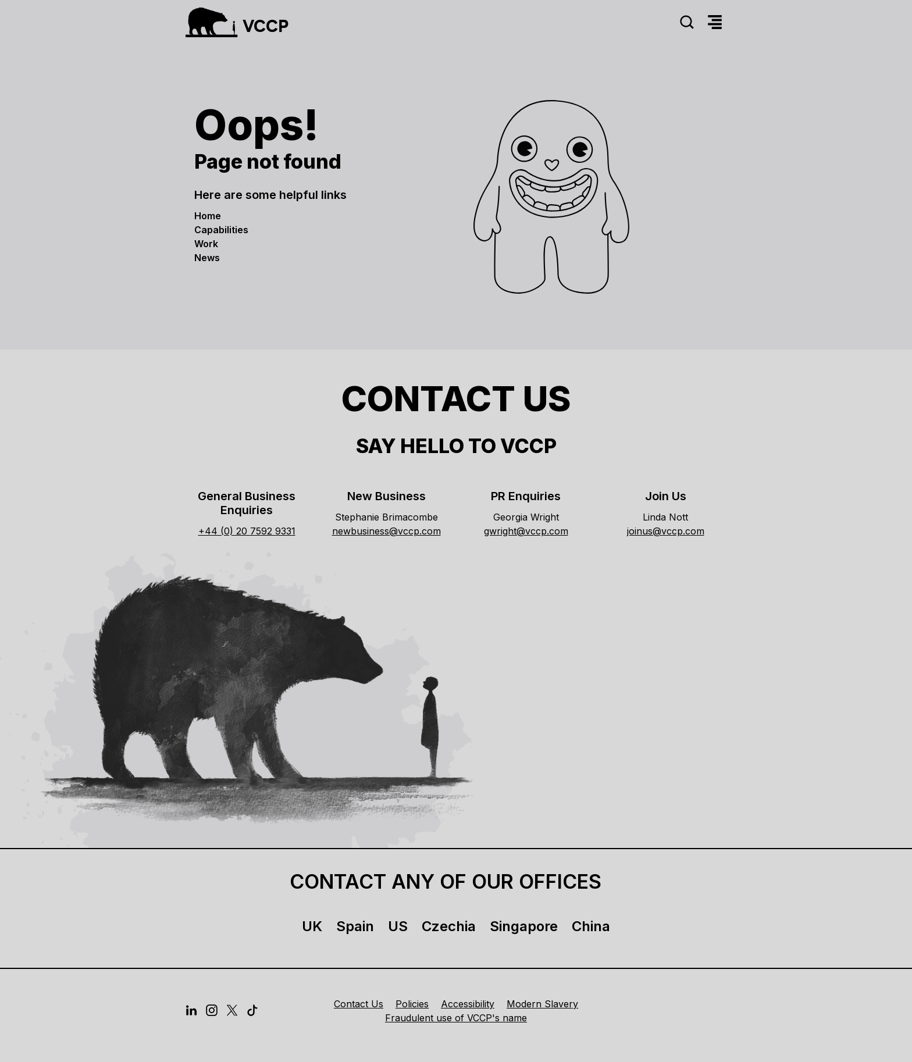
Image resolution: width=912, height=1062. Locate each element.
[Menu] (714, 22)
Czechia (449, 926)
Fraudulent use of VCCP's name (456, 1018)
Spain (355, 926)
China (591, 926)
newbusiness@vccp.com (386, 531)
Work (206, 244)
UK (312, 926)
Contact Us (358, 1004)
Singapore (524, 926)
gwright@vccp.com (526, 531)
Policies (412, 1004)
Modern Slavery (542, 1004)
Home (207, 216)
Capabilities (221, 230)
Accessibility (467, 1004)
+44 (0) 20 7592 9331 (246, 531)
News (207, 257)
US (398, 926)
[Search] (687, 22)
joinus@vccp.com (665, 531)
